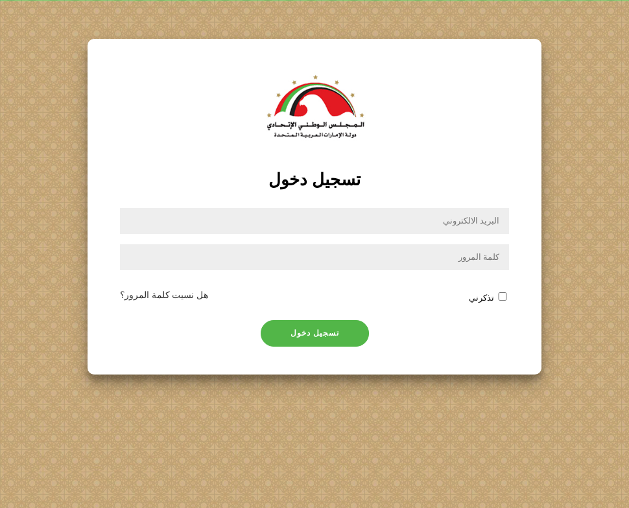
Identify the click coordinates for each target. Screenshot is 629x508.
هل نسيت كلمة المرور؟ (164, 295)
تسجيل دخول (315, 333)
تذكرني (481, 298)
